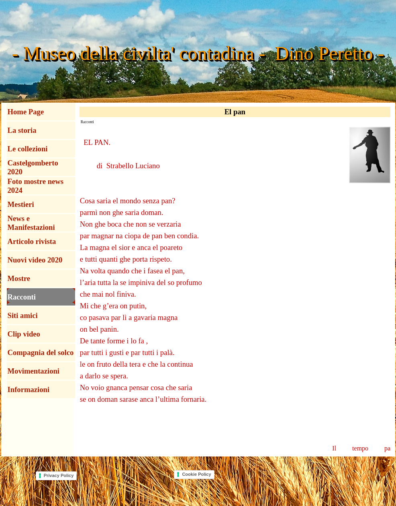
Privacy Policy (59, 475)
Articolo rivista (32, 241)
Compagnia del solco (41, 352)
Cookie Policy (196, 474)
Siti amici (23, 315)
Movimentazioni (34, 371)
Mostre (19, 278)
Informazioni (29, 389)
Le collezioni (28, 149)
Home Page (26, 111)
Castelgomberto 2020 (33, 167)
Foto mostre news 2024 (36, 185)
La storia (22, 130)
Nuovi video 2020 (35, 260)
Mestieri (21, 204)
